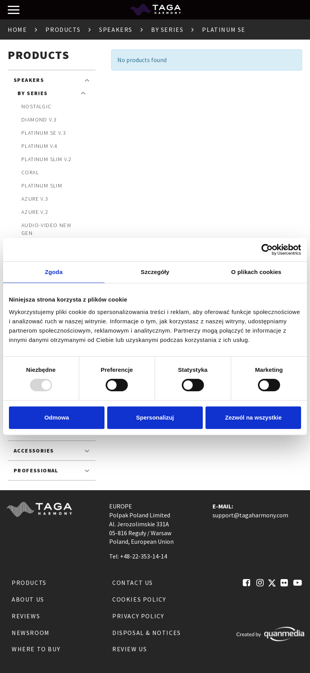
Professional (36, 470)
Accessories (34, 450)
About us (28, 599)
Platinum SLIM (41, 185)
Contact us (132, 582)
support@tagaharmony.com (250, 515)
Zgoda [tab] (54, 272)
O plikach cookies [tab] (256, 272)
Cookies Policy (139, 599)
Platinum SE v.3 (43, 132)
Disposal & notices (146, 633)
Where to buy (36, 649)
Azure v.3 (35, 198)
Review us (129, 649)
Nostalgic (36, 106)
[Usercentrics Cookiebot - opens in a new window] (267, 249)
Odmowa (56, 417)
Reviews (26, 616)
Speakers (115, 29)
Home (17, 29)
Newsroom (31, 633)
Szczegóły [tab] (155, 272)
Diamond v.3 (39, 119)
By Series (167, 29)
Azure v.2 (35, 211)
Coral (30, 172)
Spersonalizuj (155, 417)
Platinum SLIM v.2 (46, 159)
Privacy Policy (138, 616)
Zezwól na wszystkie (253, 417)
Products (62, 29)
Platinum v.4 (39, 145)
